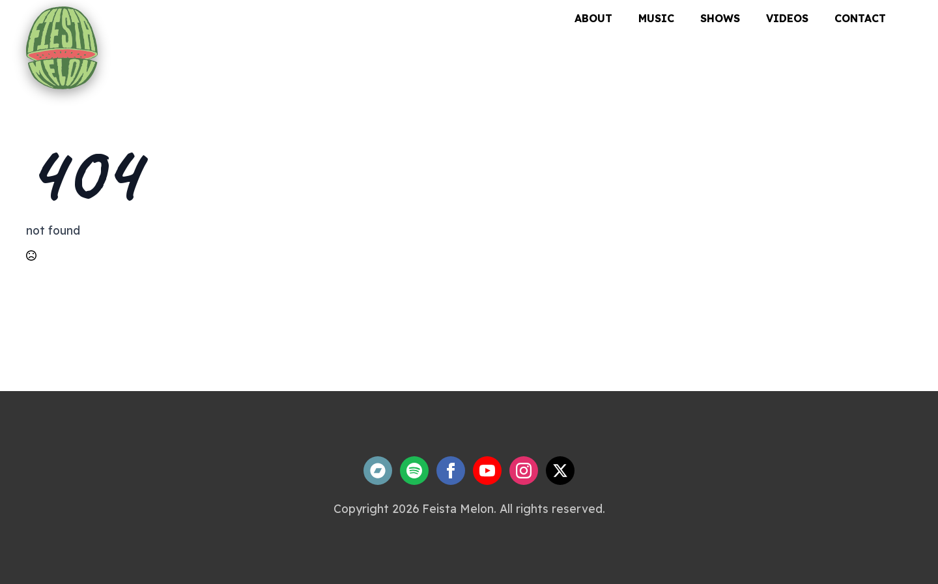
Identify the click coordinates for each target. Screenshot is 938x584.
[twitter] (560, 470)
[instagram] (523, 470)
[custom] (377, 470)
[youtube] (487, 470)
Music (656, 18)
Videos (787, 18)
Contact (860, 18)
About (593, 18)
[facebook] (450, 470)
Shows (720, 18)
